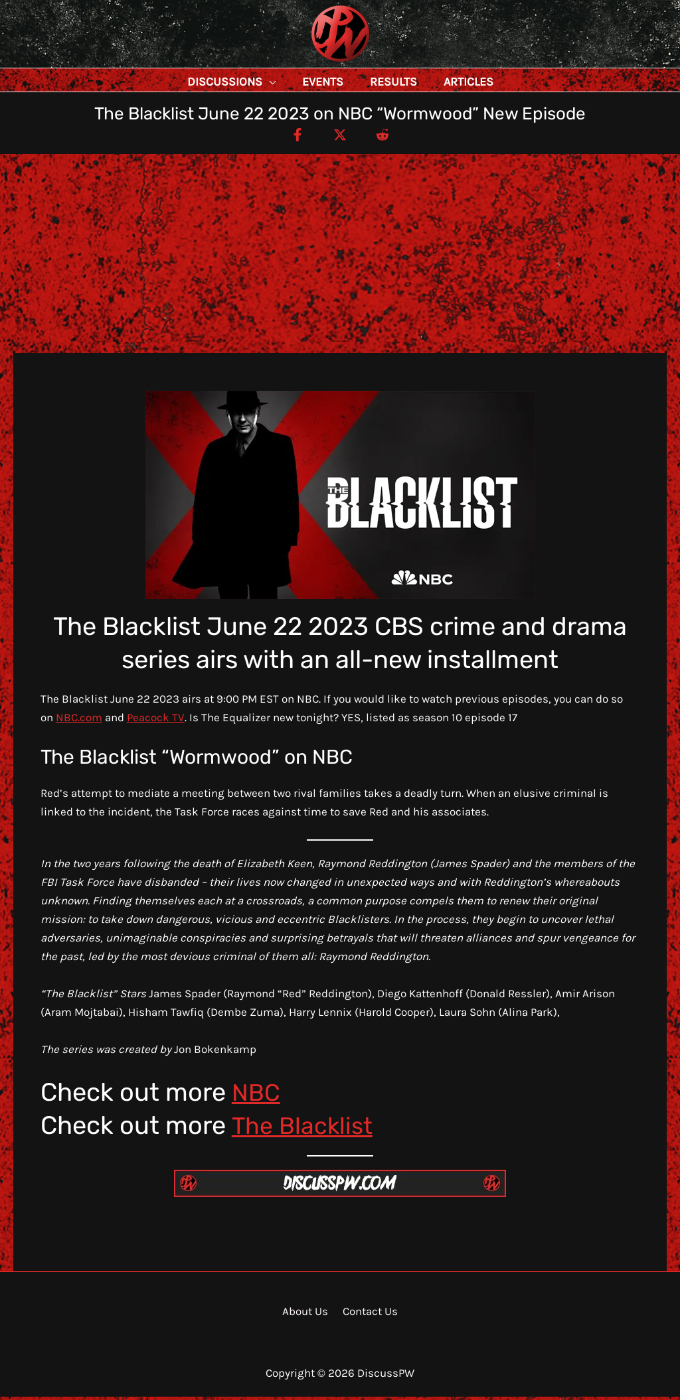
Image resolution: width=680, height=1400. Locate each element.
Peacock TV (156, 720)
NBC (257, 1095)
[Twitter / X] (340, 137)
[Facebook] (292, 137)
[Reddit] (387, 137)
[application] (298, 82)
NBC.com (79, 720)
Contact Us (368, 1314)
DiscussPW (314, 62)
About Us (307, 1314)
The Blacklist (305, 1128)
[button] (261, 81)
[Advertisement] (340, 257)
